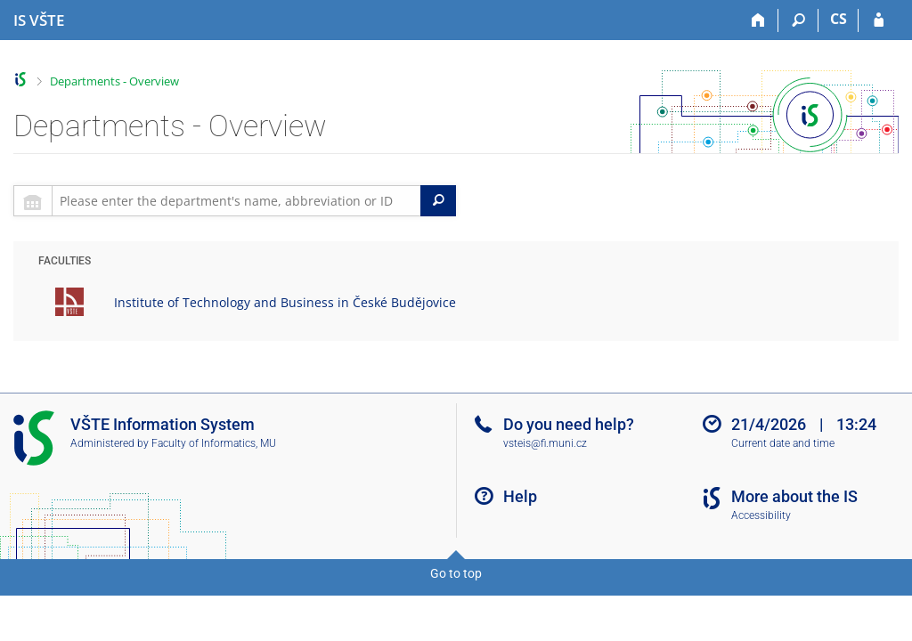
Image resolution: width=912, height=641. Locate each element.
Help (520, 496)
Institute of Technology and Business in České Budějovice (285, 302)
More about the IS (794, 496)
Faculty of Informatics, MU (213, 443)
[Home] (758, 20)
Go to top (456, 573)
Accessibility (761, 515)
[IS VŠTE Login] (879, 20)
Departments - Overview (114, 81)
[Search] (798, 20)
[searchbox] (236, 200)
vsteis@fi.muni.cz (545, 443)
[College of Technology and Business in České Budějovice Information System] (38, 20)
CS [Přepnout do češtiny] (838, 18)
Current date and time (783, 443)
